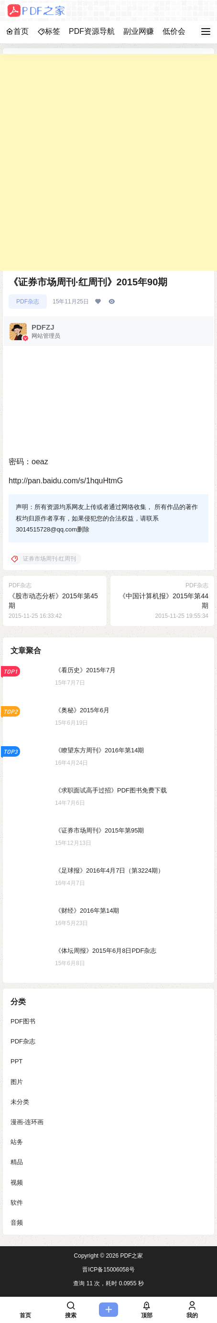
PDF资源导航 (92, 31)
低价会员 (178, 31)
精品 (17, 1162)
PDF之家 (131, 1255)
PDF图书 (23, 1021)
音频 (17, 1222)
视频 (17, 1182)
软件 (17, 1202)
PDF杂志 (27, 301)
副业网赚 (138, 31)
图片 (17, 1081)
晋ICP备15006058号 (108, 1269)
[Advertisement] (108, 162)
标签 (48, 31)
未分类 (20, 1101)
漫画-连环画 (27, 1121)
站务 (17, 1142)
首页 (17, 31)
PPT (16, 1061)
